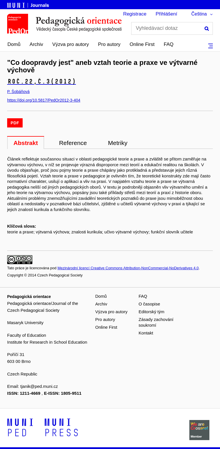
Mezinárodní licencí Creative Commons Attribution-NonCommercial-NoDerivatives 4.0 (128, 268)
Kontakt (146, 332)
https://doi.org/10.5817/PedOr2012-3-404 (43, 100)
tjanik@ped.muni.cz (39, 386)
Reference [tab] (73, 143)
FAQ (169, 44)
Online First (142, 44)
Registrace (134, 14)
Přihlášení (166, 14)
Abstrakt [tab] (25, 143)
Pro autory (109, 44)
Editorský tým (151, 311)
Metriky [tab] (117, 143)
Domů (13, 44)
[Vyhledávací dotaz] (172, 28)
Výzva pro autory (70, 44)
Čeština (199, 13)
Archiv (36, 44)
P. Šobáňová (18, 91)
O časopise (149, 303)
